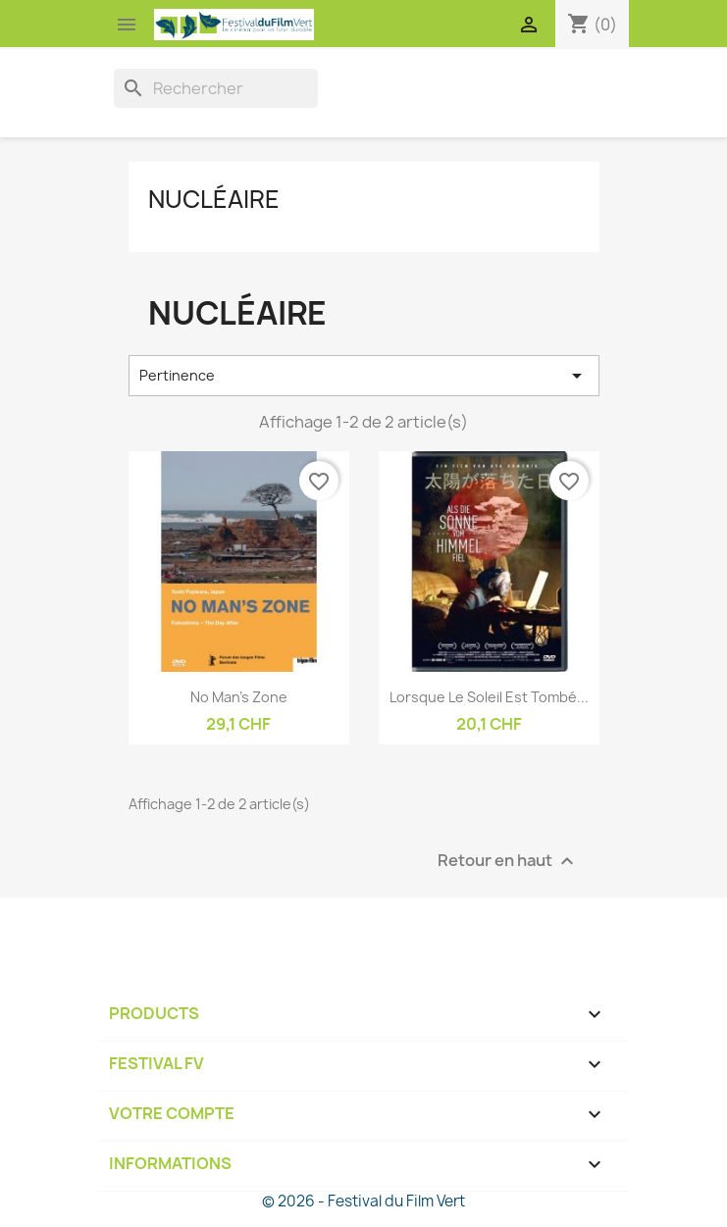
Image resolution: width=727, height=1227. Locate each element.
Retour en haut (508, 860)
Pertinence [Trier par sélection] (364, 375)
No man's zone (238, 697)
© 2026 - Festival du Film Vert (363, 1201)
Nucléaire (214, 199)
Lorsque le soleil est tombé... (489, 697)
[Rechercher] (216, 88)
